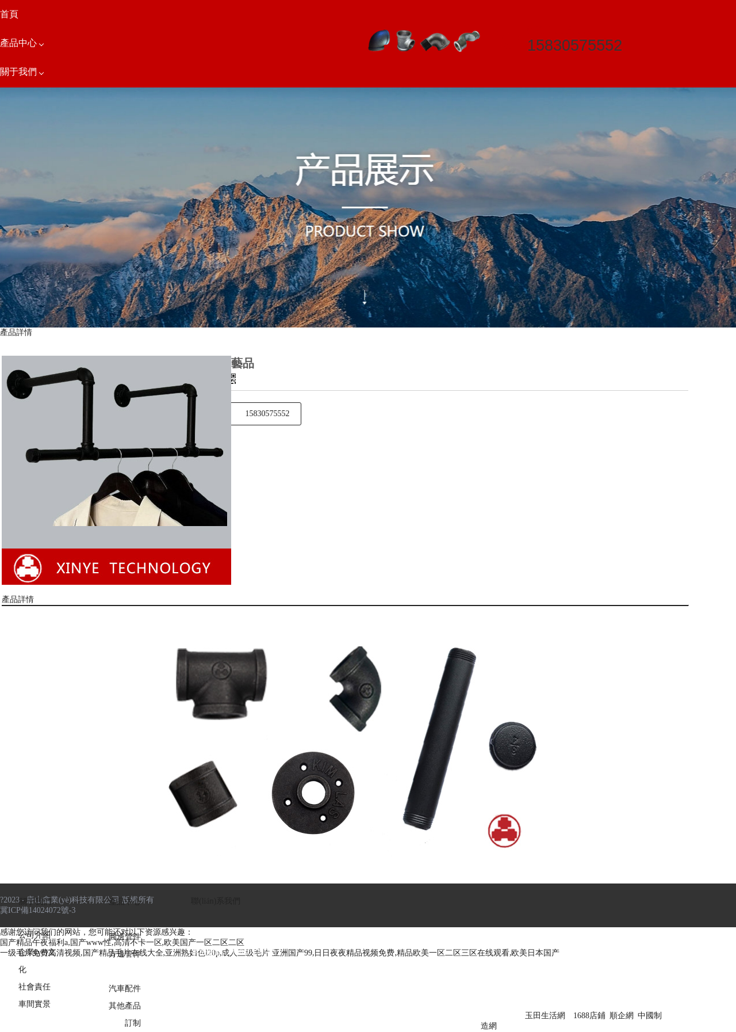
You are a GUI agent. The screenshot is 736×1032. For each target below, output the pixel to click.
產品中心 (125, 901)
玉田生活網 (545, 1015)
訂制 (133, 1023)
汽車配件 (125, 988)
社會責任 (34, 987)
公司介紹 (34, 935)
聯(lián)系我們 (215, 901)
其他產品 (125, 1005)
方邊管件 (125, 954)
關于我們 (35, 901)
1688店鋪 (589, 1015)
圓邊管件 (125, 936)
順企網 (622, 1015)
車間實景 (34, 1004)
